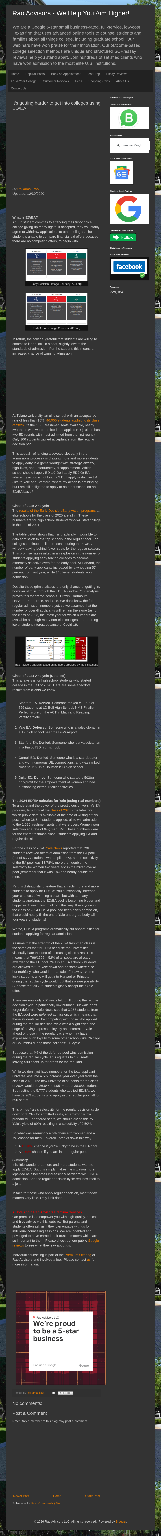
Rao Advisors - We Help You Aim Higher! (70, 13)
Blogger (121, 1521)
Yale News (54, 848)
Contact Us (18, 88)
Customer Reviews (56, 81)
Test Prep (93, 74)
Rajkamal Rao (29, 189)
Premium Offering (78, 1255)
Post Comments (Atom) (47, 1503)
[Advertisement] (56, 155)
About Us (122, 81)
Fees (78, 81)
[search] (132, 145)
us (88, 1259)
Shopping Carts (99, 81)
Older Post (92, 1496)
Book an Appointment (65, 74)
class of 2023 (60, 810)
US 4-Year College (24, 81)
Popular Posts (35, 74)
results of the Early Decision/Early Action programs (57, 511)
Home (15, 74)
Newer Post (21, 1496)
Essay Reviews (116, 74)
